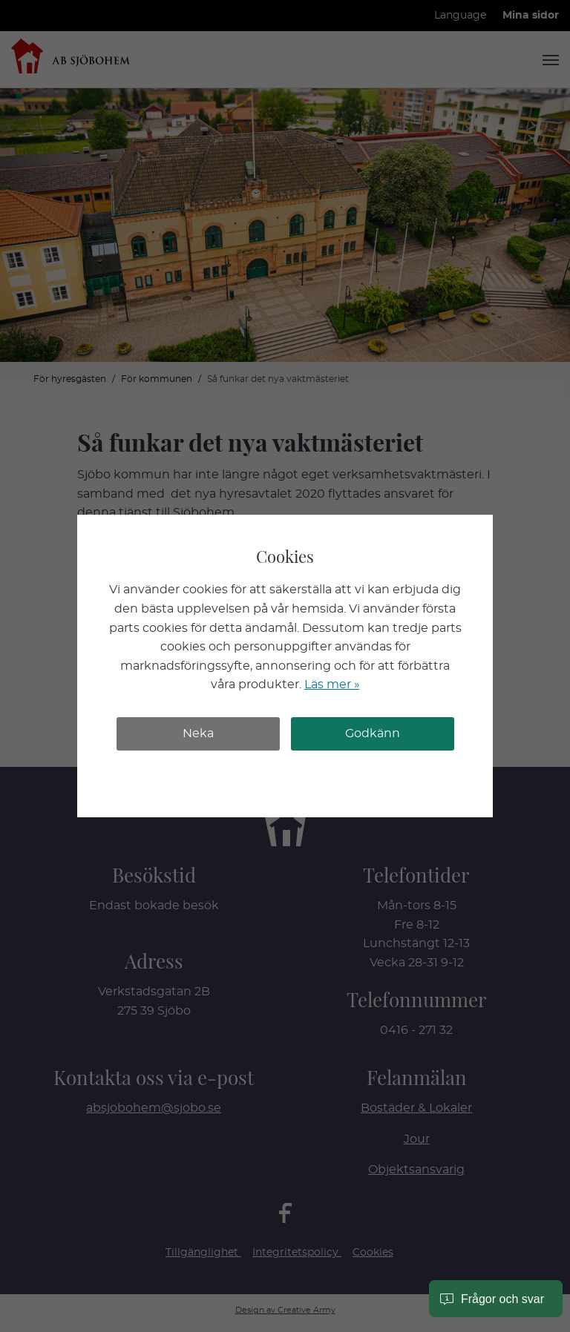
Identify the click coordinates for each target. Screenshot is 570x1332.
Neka (198, 733)
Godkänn (372, 733)
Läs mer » (332, 684)
